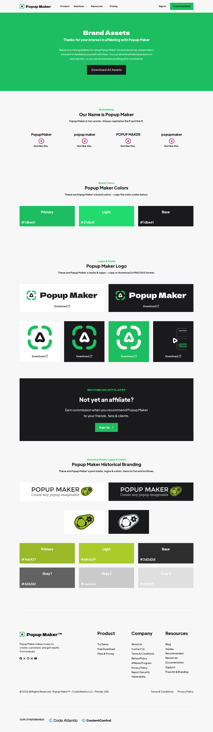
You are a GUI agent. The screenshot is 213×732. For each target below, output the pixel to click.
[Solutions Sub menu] (86, 6)
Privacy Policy (139, 667)
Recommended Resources (174, 655)
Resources (97, 6)
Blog (168, 644)
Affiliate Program (141, 663)
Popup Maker (38, 6)
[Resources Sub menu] (105, 6)
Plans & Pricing (105, 653)
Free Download (181, 6)
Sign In (162, 6)
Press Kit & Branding (176, 671)
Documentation (174, 662)
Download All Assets (106, 70)
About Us (136, 644)
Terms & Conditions (142, 653)
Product (65, 6)
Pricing (114, 6)
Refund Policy (139, 658)
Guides (169, 649)
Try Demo (103, 644)
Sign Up (106, 427)
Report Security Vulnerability (140, 674)
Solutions (79, 6)
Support (170, 667)
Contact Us (138, 649)
